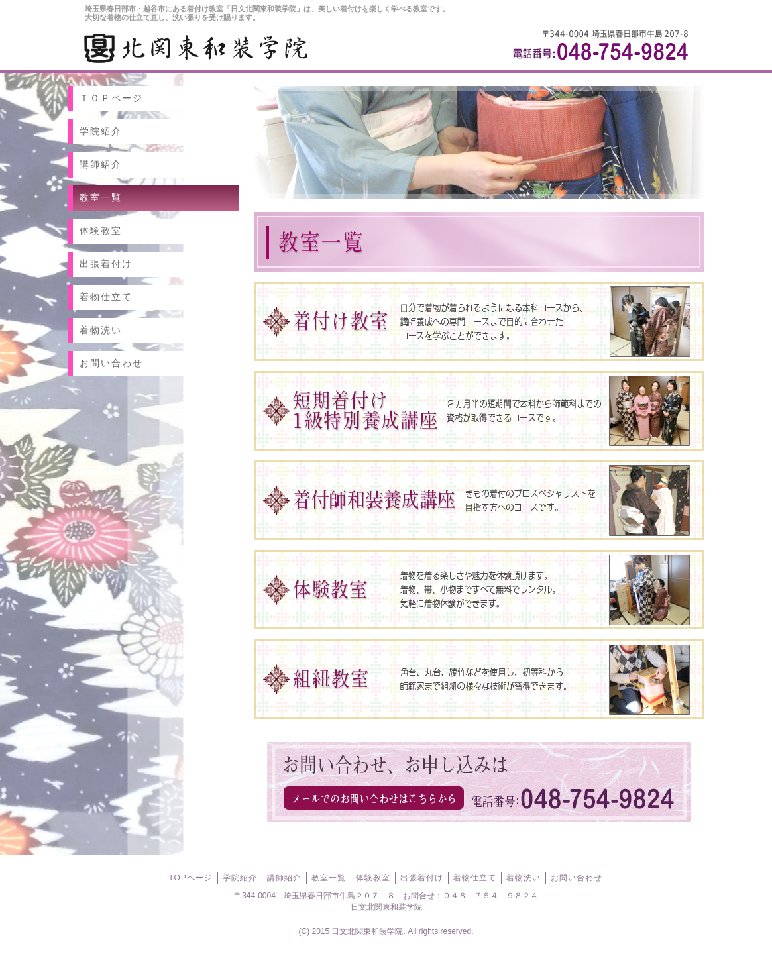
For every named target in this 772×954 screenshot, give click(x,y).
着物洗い (101, 330)
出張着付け (106, 263)
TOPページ (191, 877)
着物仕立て (106, 297)
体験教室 (101, 230)
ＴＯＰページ (111, 98)
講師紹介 (101, 164)
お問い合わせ (111, 363)
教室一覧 (101, 197)
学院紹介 (101, 131)
